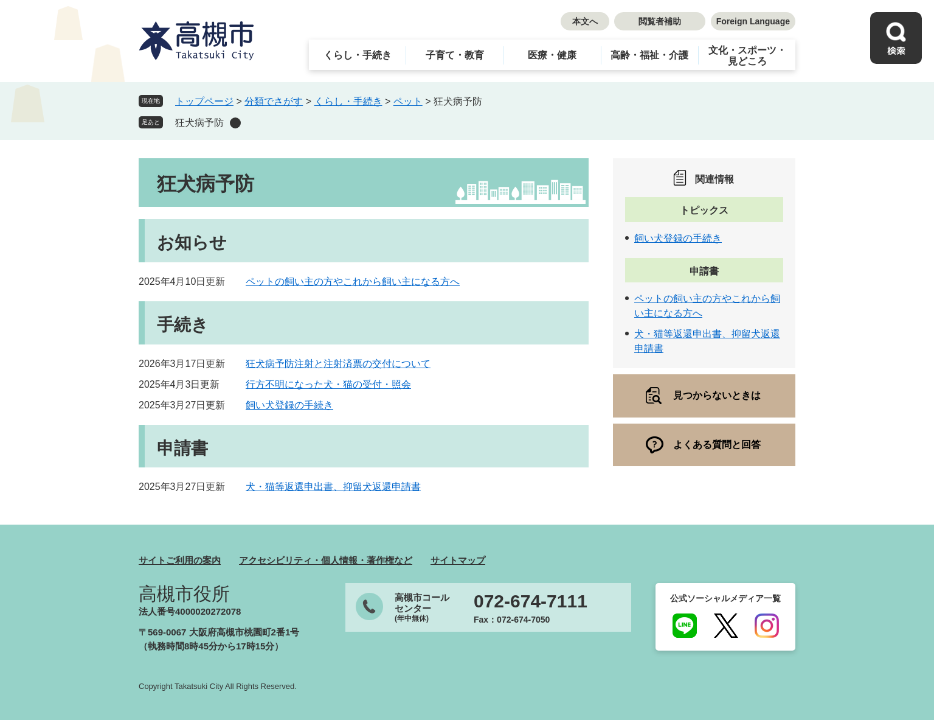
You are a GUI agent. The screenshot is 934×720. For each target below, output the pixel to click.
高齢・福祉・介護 (649, 55)
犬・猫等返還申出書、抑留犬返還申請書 (333, 486)
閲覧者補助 (659, 21)
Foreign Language (753, 21)
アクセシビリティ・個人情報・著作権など (325, 560)
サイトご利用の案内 (180, 560)
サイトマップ (458, 560)
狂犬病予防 (199, 122)
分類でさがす (273, 101)
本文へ (585, 21)
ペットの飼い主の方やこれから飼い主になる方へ (353, 281)
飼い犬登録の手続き (289, 405)
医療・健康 (552, 55)
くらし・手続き (357, 55)
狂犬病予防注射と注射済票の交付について (338, 363)
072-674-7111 (530, 601)
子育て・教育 (455, 55)
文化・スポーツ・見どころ (747, 55)
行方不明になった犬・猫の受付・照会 (328, 384)
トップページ (204, 101)
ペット (408, 101)
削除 (235, 122)
